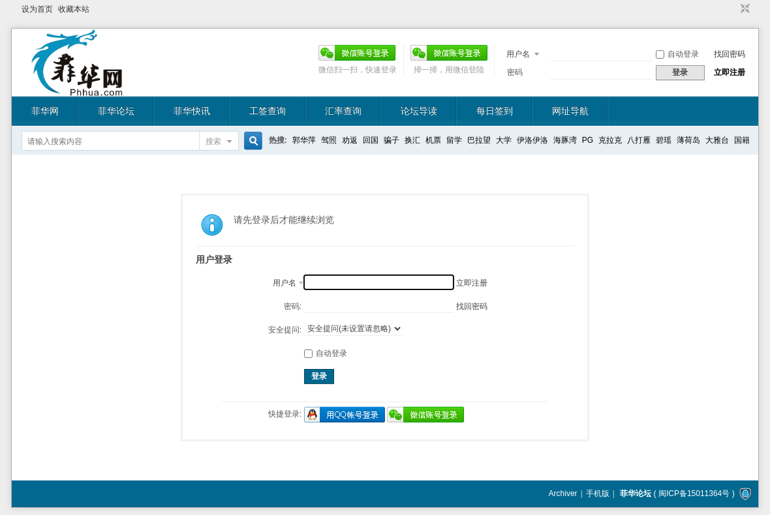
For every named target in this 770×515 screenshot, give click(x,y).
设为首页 (37, 9)
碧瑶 (663, 140)
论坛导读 (419, 111)
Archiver (563, 493)
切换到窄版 (743, 9)
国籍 (742, 140)
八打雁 (639, 140)
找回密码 (729, 54)
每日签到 (494, 111)
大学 (504, 140)
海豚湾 (565, 140)
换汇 (412, 140)
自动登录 (677, 54)
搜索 (213, 141)
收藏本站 (73, 9)
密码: (292, 306)
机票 (433, 140)
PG (587, 140)
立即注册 (729, 72)
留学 (454, 140)
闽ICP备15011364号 (694, 493)
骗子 (391, 140)
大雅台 (717, 140)
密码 (515, 72)
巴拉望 (479, 140)
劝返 (350, 140)
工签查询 (267, 111)
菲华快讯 (192, 111)
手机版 (597, 493)
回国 (370, 140)
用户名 (518, 54)
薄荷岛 (688, 140)
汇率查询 (343, 111)
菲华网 (45, 111)
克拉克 (610, 140)
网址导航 (570, 111)
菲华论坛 (116, 111)
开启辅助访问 (733, 9)
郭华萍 (304, 140)
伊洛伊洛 (532, 140)
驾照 (329, 140)
